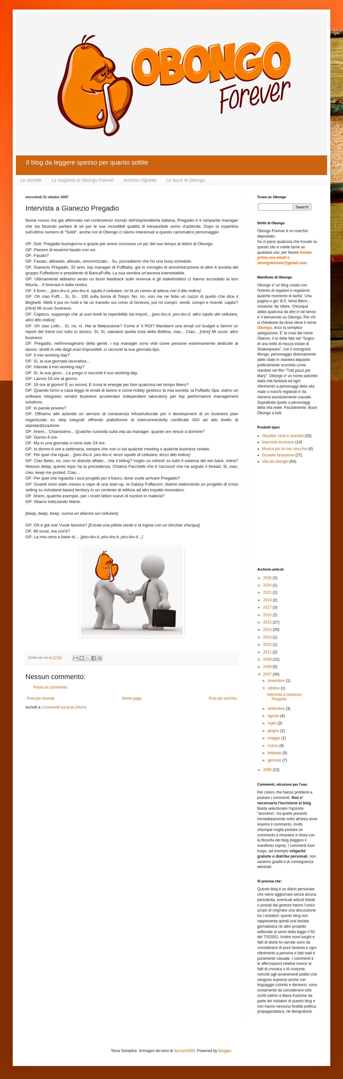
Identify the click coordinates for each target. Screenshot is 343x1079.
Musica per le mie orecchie (284, 449)
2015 (268, 622)
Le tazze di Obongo (185, 180)
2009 (268, 659)
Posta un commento (50, 687)
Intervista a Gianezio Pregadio (284, 696)
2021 (268, 592)
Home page (132, 698)
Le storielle (31, 180)
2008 (268, 666)
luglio (273, 723)
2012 (268, 644)
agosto (274, 716)
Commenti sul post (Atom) (64, 707)
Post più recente (41, 698)
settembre (277, 708)
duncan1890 (184, 1051)
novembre (277, 680)
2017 (268, 607)
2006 (268, 770)
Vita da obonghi (275, 461)
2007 (268, 674)
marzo (273, 745)
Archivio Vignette (140, 180)
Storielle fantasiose (278, 455)
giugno (274, 731)
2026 (268, 578)
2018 (268, 600)
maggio (274, 738)
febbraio (275, 753)
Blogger (224, 1051)
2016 (268, 615)
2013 (268, 637)
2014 (268, 629)
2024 (268, 585)
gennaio (275, 760)
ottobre (274, 688)
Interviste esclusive (278, 442)
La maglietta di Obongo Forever (82, 180)
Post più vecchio (223, 698)
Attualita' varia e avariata (283, 436)
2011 (268, 652)
